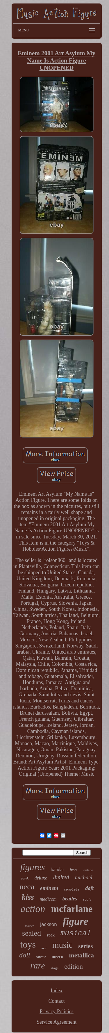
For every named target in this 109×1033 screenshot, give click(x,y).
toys (27, 944)
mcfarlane (72, 909)
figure (75, 921)
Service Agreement (56, 1022)
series (85, 946)
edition (73, 966)
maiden (29, 925)
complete (71, 889)
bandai (57, 869)
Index (56, 990)
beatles (69, 899)
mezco (57, 956)
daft (89, 888)
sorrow (41, 957)
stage (54, 968)
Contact (56, 1001)
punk (24, 878)
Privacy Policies (56, 1011)
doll (24, 955)
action (33, 908)
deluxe (41, 877)
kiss (28, 897)
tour (44, 948)
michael (83, 877)
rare (37, 965)
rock (51, 935)
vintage (88, 870)
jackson (48, 924)
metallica (81, 955)
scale (87, 899)
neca (26, 886)
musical (75, 933)
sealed (31, 933)
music (62, 945)
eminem (49, 888)
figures (32, 867)
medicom (48, 899)
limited (61, 877)
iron (73, 870)
